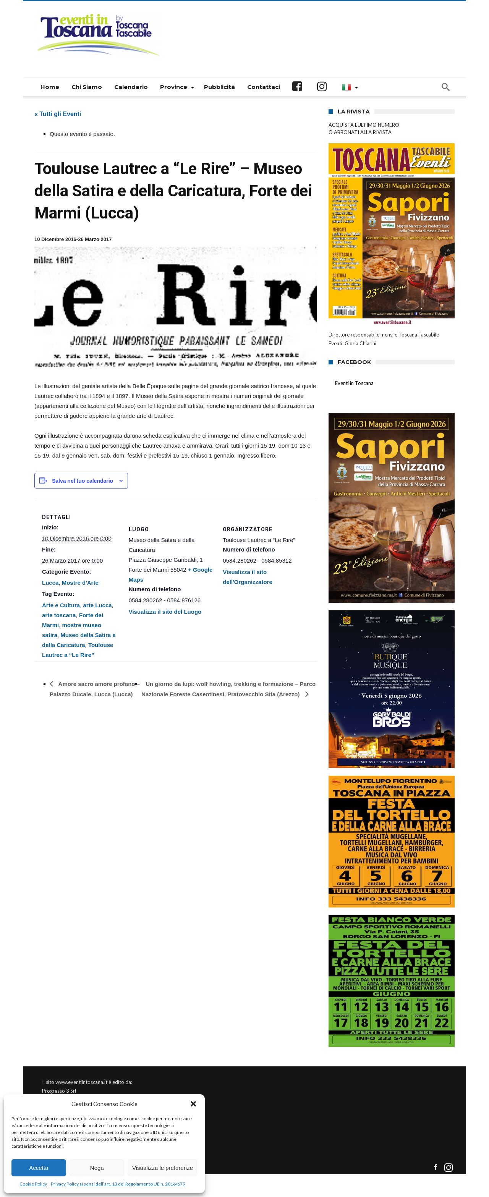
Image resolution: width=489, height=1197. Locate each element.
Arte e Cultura (61, 605)
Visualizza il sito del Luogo (165, 611)
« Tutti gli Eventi (57, 114)
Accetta (38, 1168)
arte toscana (59, 615)
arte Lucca (97, 605)
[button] (193, 1104)
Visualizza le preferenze (162, 1168)
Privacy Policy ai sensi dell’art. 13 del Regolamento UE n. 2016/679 (118, 1184)
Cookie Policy (33, 1184)
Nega (97, 1168)
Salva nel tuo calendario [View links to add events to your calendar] (82, 481)
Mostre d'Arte (80, 582)
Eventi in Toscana (354, 383)
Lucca (50, 582)
